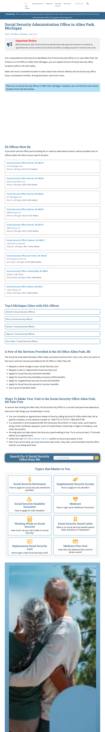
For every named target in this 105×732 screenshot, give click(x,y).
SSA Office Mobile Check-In (36, 438)
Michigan (23, 34)
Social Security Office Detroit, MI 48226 (25, 193)
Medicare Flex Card (75, 546)
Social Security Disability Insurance (29, 505)
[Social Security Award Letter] (75, 519)
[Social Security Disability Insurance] (29, 499)
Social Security (37, 4)
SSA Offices (27, 6)
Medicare (49, 4)
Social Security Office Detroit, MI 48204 (25, 178)
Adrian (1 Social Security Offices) (20, 326)
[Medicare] (75, 499)
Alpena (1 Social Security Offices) (20, 334)
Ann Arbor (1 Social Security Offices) (22, 341)
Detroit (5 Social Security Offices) (20, 312)
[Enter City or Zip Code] (74, 458)
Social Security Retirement (29, 484)
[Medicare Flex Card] (75, 541)
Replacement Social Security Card (29, 547)
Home (7, 34)
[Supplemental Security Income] (75, 479)
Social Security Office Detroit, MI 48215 (25, 224)
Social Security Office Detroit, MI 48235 (25, 209)
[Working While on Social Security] (29, 519)
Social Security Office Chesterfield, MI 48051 (27, 271)
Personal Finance (58, 5)
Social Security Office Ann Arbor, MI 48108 (26, 255)
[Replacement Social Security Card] (29, 541)
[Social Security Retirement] (29, 479)
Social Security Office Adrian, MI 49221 (25, 286)
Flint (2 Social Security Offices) (19, 319)
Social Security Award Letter (75, 523)
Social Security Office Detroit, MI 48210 (25, 162)
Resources (67, 4)
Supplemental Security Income (75, 484)
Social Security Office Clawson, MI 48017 (26, 240)
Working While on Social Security (29, 525)
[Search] (97, 458)
